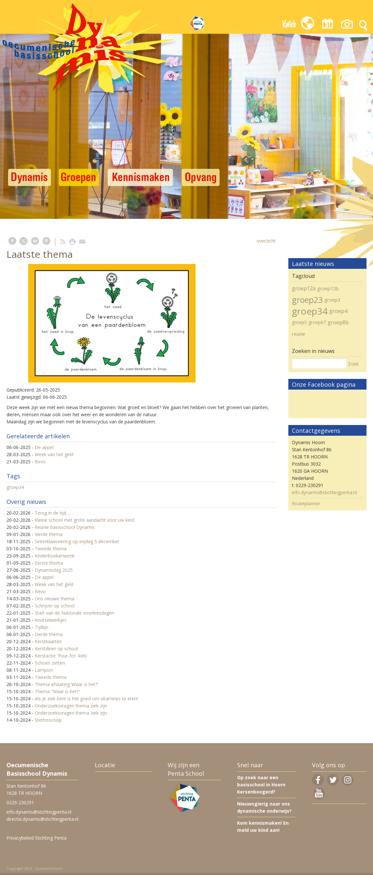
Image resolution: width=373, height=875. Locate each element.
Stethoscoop (48, 720)
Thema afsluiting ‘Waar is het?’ (66, 684)
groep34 (15, 487)
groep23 (307, 299)
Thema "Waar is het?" (57, 691)
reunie (298, 334)
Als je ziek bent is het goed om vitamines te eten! (86, 698)
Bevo (40, 461)
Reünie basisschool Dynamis (65, 527)
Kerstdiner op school (56, 648)
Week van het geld (54, 454)
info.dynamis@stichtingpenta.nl (324, 492)
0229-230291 (20, 802)
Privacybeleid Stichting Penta (36, 838)
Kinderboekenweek (55, 556)
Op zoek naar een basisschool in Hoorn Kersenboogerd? (261, 784)
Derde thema (49, 634)
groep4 (338, 311)
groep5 (299, 322)
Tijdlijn (41, 627)
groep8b (338, 322)
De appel (44, 447)
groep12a (304, 288)
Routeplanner (306, 503)
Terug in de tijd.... (52, 513)
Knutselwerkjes (50, 620)
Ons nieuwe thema (54, 598)
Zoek (353, 364)
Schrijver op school (55, 606)
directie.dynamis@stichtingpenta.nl (42, 819)
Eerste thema (49, 563)
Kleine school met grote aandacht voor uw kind (84, 520)
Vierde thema (49, 534)
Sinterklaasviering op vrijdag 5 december (77, 541)
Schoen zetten (50, 663)
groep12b (328, 288)
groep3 (332, 299)
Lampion (44, 670)
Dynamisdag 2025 (54, 570)
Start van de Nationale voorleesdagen (74, 613)
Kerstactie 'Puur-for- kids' (61, 656)
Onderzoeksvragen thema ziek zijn (71, 706)
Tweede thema (50, 548)
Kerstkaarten (48, 641)
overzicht (266, 241)
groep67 (317, 322)
